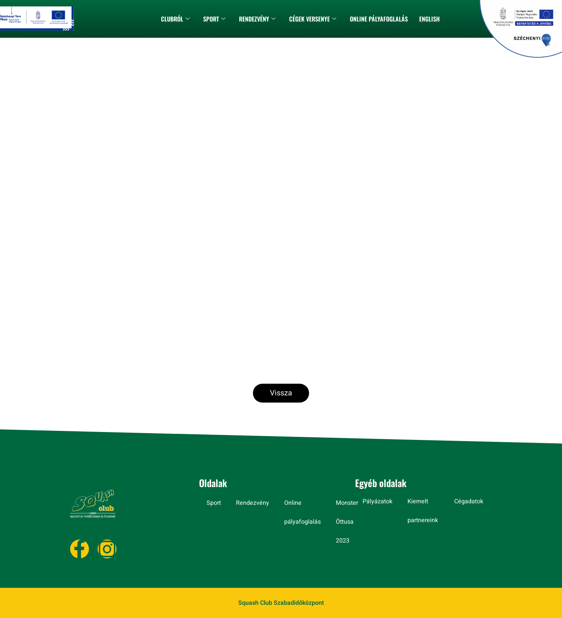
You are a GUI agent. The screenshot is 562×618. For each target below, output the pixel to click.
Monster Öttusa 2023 (347, 521)
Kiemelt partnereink (422, 511)
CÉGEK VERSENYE (312, 18)
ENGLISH (429, 18)
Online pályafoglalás (379, 18)
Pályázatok (377, 501)
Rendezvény (257, 18)
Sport (214, 18)
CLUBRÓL (175, 18)
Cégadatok (468, 501)
